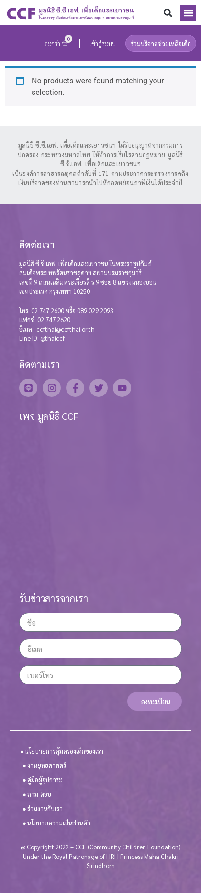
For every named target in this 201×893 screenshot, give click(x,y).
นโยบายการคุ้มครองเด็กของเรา (64, 751)
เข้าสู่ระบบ (102, 43)
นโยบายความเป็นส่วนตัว (58, 823)
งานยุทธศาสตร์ (46, 765)
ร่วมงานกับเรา (45, 808)
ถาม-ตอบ (39, 794)
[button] (168, 13)
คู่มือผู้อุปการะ (44, 780)
